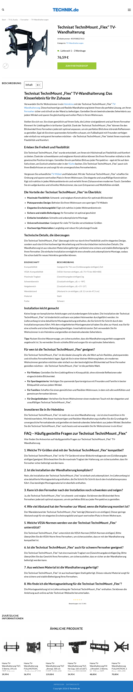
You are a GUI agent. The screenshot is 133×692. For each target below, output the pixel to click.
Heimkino (69, 104)
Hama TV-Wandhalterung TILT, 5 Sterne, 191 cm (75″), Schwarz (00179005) (11, 668)
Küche (71, 163)
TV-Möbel (56, 174)
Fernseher (25, 20)
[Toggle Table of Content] (37, 85)
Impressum (59, 684)
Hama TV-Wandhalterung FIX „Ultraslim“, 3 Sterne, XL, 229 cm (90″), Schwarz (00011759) (99, 668)
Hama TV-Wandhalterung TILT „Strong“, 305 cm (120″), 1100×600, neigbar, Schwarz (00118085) (55, 670)
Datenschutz (72, 684)
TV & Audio (13, 20)
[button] (3, 9)
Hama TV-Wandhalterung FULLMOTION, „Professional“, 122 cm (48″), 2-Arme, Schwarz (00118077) (33, 670)
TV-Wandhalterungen (40, 20)
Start (4, 20)
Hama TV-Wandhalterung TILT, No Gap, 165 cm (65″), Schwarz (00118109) (77, 667)
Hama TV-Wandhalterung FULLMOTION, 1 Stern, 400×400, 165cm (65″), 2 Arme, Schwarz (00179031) (121, 670)
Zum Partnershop (77, 65)
